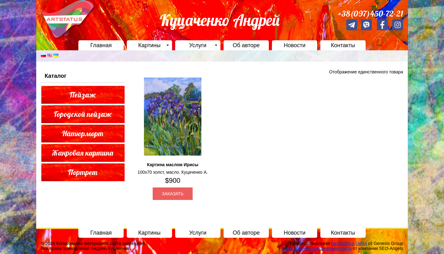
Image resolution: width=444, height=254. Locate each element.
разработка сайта (349, 243)
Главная (101, 45)
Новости (295, 45)
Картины (149, 45)
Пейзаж (82, 94)
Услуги (197, 45)
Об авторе (246, 45)
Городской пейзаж (83, 114)
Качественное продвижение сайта (317, 248)
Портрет (82, 172)
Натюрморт (82, 133)
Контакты (343, 45)
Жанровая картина (82, 152)
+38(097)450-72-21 (370, 13)
